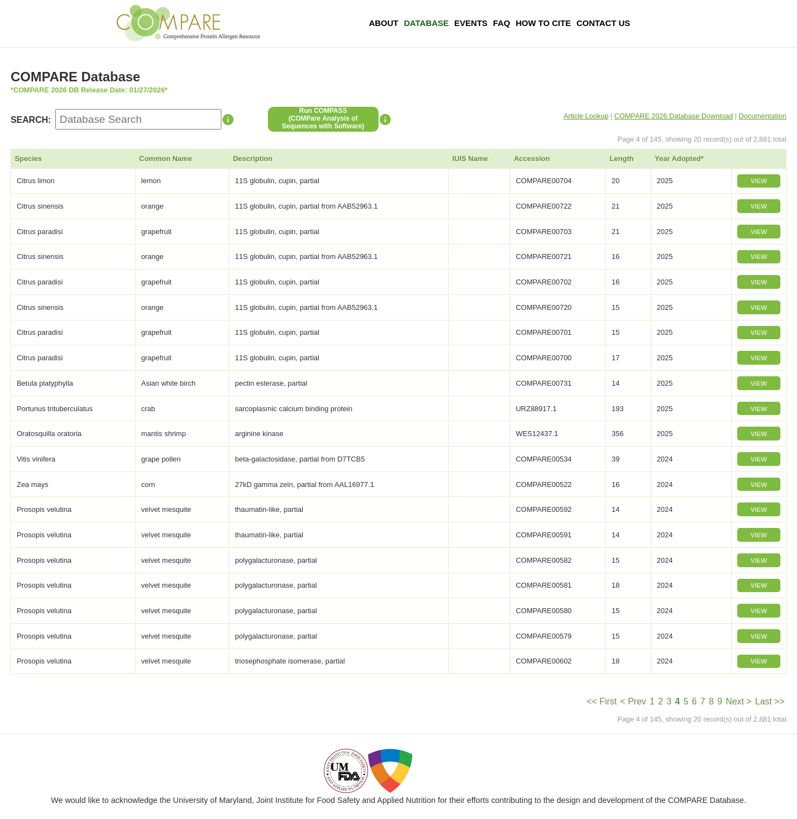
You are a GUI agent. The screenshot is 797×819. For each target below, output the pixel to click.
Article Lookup (585, 116)
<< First (602, 701)
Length (622, 158)
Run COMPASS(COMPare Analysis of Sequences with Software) (323, 118)
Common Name (165, 158)
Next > (739, 701)
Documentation (762, 116)
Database (426, 23)
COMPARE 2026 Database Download (673, 116)
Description (253, 158)
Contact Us (603, 23)
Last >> (769, 701)
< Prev (633, 701)
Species (28, 158)
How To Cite (543, 23)
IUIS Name (470, 158)
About (383, 23)
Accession (532, 158)
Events (471, 23)
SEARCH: (31, 120)
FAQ (501, 23)
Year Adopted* (679, 158)
